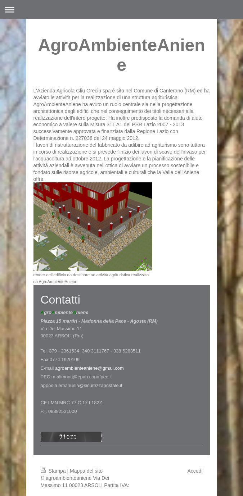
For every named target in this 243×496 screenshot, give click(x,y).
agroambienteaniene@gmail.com (89, 368)
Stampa (54, 471)
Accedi (194, 471)
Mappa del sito (86, 471)
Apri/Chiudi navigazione (121, 9)
